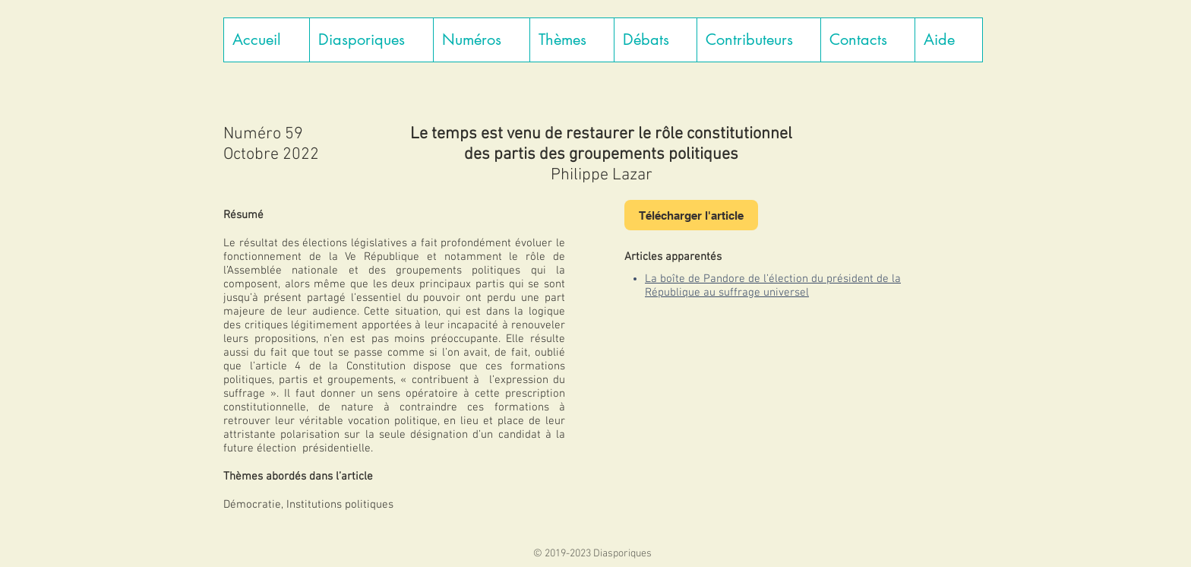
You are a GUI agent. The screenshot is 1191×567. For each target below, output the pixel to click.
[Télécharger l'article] (691, 215)
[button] (371, 40)
